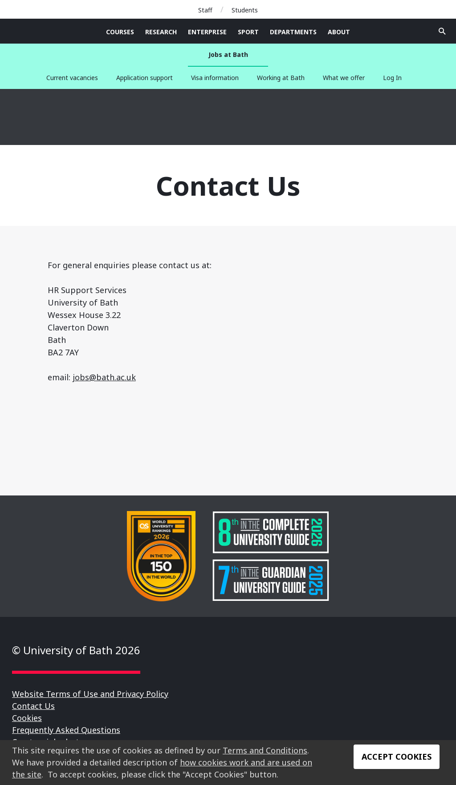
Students (245, 10)
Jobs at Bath (228, 54)
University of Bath (58, 117)
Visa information (215, 77)
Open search (442, 31)
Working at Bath (281, 77)
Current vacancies (72, 77)
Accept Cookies (397, 756)
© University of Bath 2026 (76, 650)
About (339, 32)
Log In (392, 77)
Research (161, 32)
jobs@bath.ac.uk (104, 377)
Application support (144, 77)
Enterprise (207, 32)
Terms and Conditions (265, 750)
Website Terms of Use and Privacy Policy (90, 693)
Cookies (27, 718)
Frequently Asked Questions (66, 730)
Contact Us (33, 705)
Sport (248, 32)
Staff (205, 10)
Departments (293, 32)
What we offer (344, 77)
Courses (120, 32)
